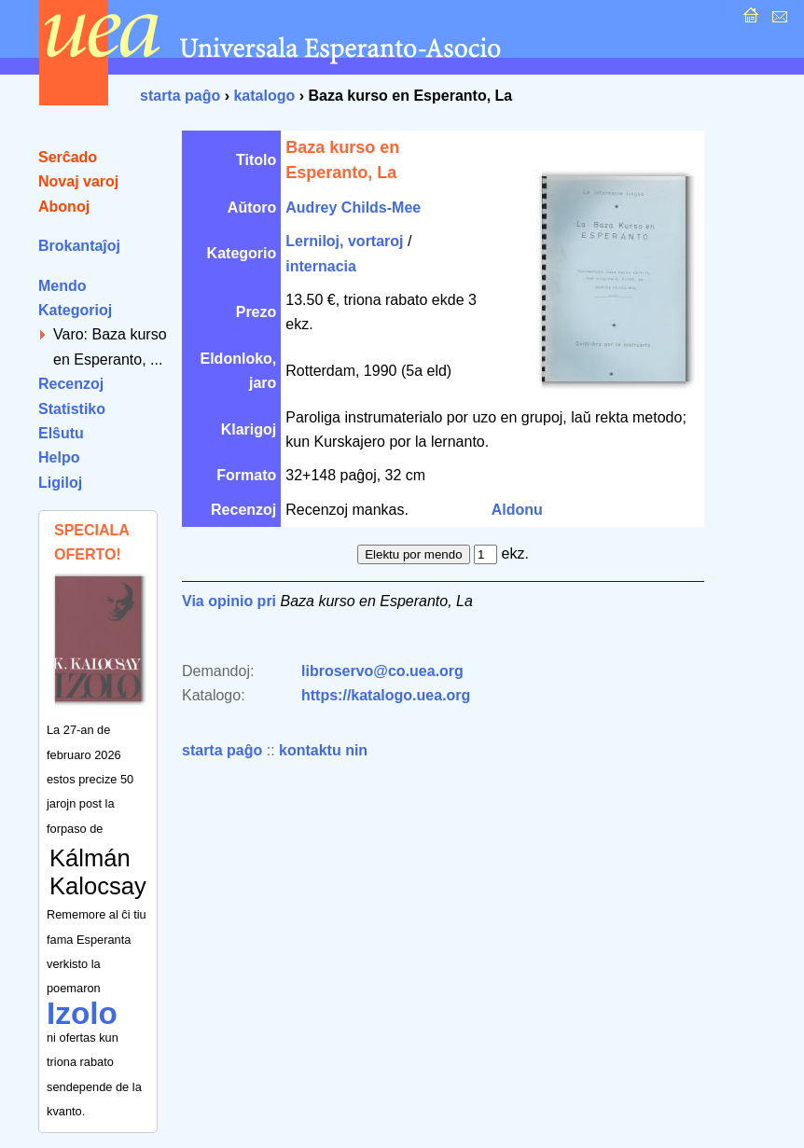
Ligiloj (60, 483)
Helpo (58, 457)
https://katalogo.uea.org (385, 695)
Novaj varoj (78, 181)
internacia (320, 266)
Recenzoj (71, 384)
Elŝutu (61, 433)
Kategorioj (75, 310)
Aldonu (517, 510)
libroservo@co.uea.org (382, 671)
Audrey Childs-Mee (353, 207)
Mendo (62, 286)
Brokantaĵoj (79, 246)
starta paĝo (180, 96)
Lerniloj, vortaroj (344, 241)
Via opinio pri (229, 601)
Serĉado (67, 157)
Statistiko (71, 409)
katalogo (264, 96)
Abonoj (64, 206)
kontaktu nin (323, 750)
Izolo (82, 1013)
